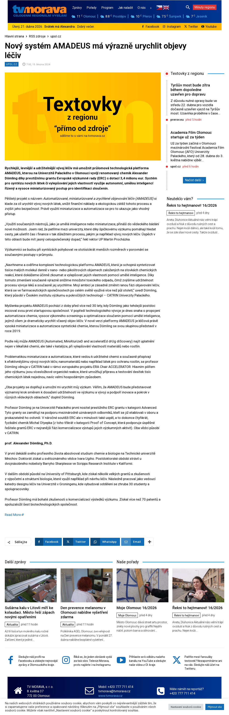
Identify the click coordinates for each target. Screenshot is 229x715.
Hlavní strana (14, 36)
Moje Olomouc (127, 615)
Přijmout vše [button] (215, 706)
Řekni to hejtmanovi (180, 213)
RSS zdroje (37, 36)
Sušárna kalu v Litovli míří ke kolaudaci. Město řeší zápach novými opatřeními (29, 612)
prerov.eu (177, 119)
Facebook (152, 26)
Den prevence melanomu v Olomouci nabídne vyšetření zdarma (84, 612)
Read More (13, 515)
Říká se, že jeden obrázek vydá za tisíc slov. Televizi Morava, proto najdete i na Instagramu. (93, 660)
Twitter (193, 26)
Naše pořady (128, 561)
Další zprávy (15, 561)
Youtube (211, 26)
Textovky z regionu (187, 73)
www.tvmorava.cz (110, 696)
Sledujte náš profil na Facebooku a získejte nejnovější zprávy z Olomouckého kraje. (38, 660)
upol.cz (55, 36)
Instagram (174, 26)
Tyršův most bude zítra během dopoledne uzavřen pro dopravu (190, 90)
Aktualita (12, 624)
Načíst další (194, 180)
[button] (188, 7)
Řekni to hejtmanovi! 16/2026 (192, 205)
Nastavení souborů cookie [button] (186, 706)
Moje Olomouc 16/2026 (137, 607)
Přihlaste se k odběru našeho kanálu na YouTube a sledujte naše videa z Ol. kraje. (147, 660)
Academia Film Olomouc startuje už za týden (191, 134)
